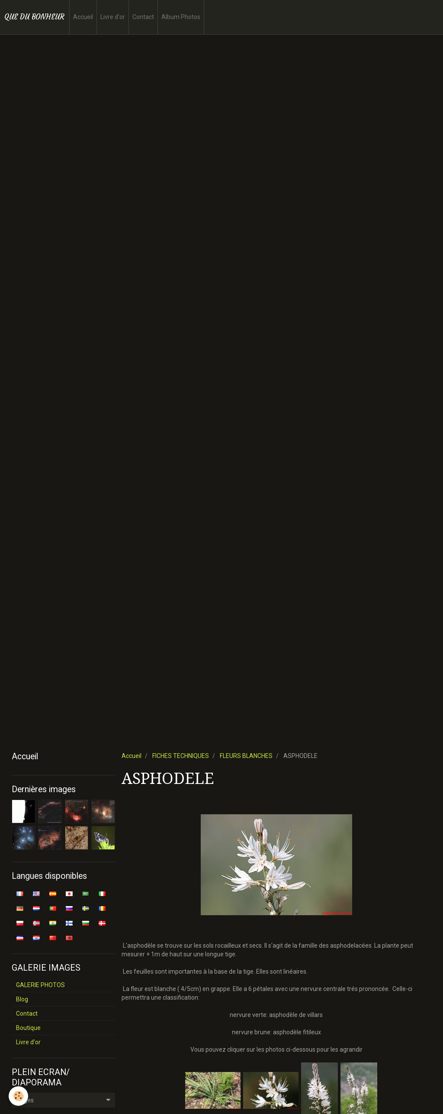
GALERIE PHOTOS (40, 984)
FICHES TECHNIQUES (180, 755)
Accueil (83, 16)
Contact (143, 16)
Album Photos (180, 16)
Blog (22, 999)
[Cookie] (18, 1096)
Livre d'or (112, 16)
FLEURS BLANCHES (246, 755)
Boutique (28, 1027)
